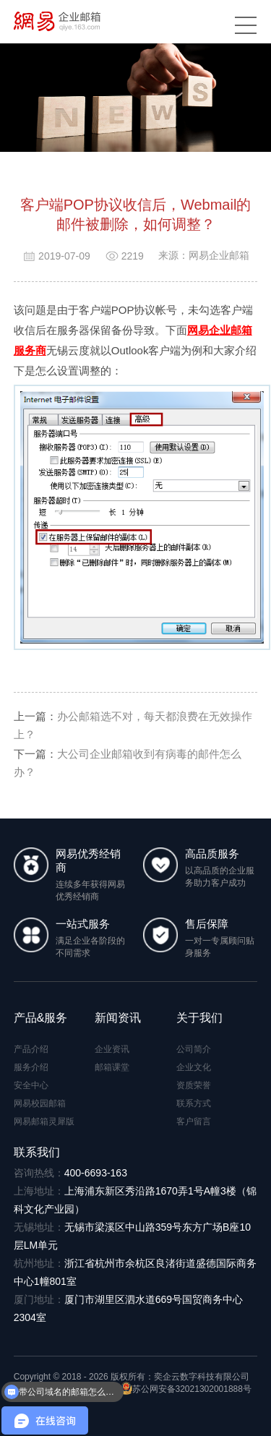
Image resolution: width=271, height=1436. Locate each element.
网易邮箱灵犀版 (44, 1121)
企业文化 (193, 1067)
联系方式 (193, 1103)
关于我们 (199, 1018)
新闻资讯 (118, 1018)
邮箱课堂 (112, 1067)
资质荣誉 (193, 1085)
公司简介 (193, 1049)
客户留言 (193, 1121)
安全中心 (31, 1085)
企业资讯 (112, 1049)
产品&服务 (41, 1018)
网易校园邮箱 (40, 1103)
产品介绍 (31, 1049)
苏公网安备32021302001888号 (185, 1389)
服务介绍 (31, 1067)
